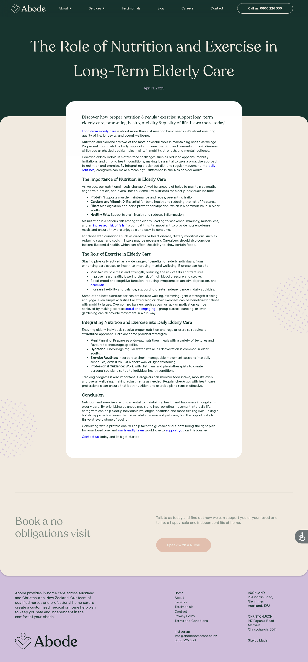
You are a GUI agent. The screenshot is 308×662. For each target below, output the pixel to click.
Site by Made (258, 640)
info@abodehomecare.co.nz (196, 636)
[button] (65, 8)
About (63, 8)
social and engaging (140, 309)
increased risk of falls (108, 225)
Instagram (182, 631)
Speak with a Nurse (183, 545)
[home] (28, 8)
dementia (98, 285)
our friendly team (131, 430)
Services (95, 8)
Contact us (90, 437)
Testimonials (131, 8)
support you (175, 430)
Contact (217, 8)
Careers (188, 8)
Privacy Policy (185, 616)
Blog (161, 8)
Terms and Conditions (191, 621)
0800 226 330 (185, 640)
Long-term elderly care (99, 131)
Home (179, 593)
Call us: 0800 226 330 (265, 8)
